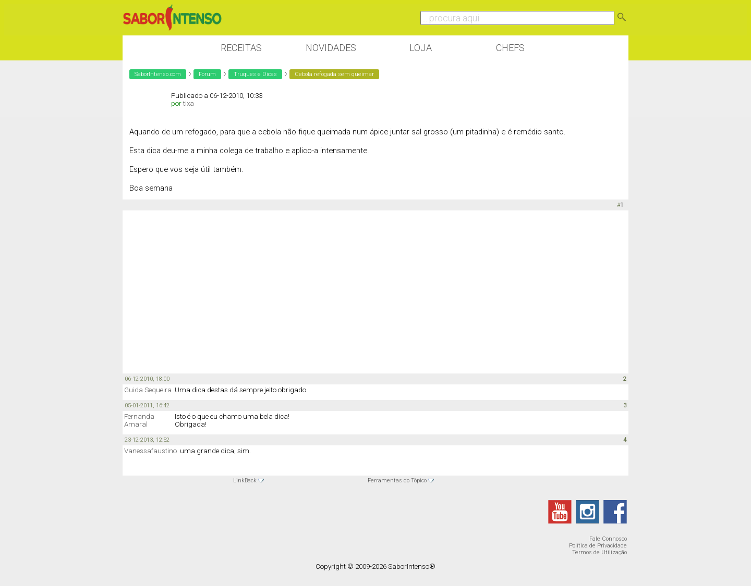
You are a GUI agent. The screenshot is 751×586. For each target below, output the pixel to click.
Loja (420, 47)
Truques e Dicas (255, 74)
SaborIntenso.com (158, 74)
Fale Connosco (608, 538)
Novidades (331, 47)
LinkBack (245, 480)
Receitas (241, 47)
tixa (188, 103)
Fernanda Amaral (139, 420)
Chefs (510, 47)
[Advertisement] (375, 291)
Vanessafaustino (150, 451)
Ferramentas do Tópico (397, 480)
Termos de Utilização (599, 552)
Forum (207, 74)
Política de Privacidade (598, 545)
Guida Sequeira (148, 390)
